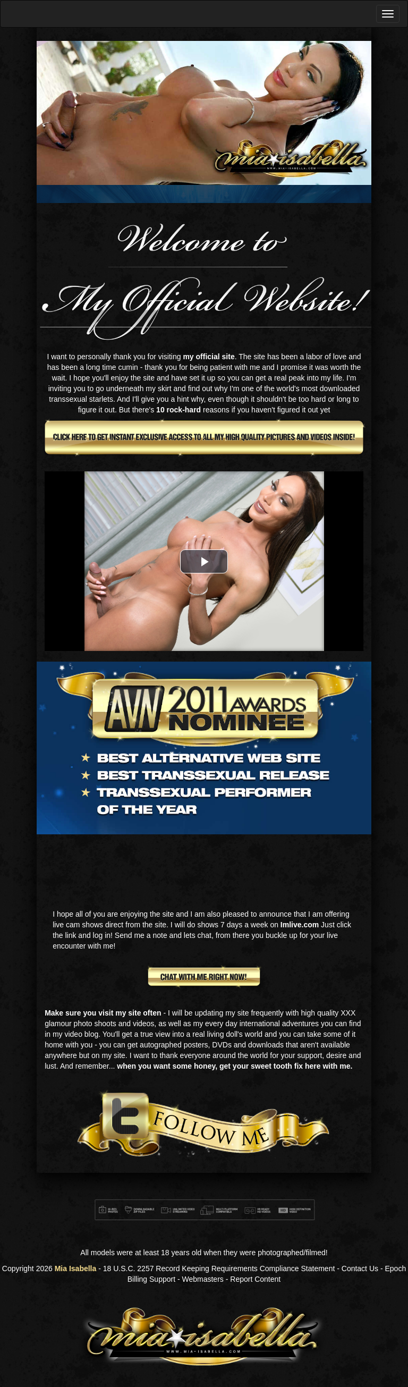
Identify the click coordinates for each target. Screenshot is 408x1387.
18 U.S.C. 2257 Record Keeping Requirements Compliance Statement (219, 1268)
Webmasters (203, 1279)
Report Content (255, 1279)
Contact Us (360, 1268)
